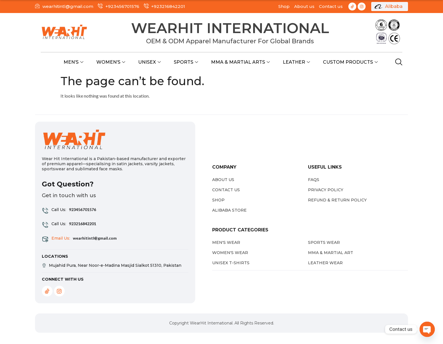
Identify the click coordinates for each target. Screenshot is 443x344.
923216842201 (82, 223)
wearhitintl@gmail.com (95, 238)
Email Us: (60, 238)
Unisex (149, 62)
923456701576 (82, 209)
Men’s (73, 62)
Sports (186, 62)
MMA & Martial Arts (240, 62)
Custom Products (350, 62)
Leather (296, 62)
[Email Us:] (45, 239)
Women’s (110, 62)
